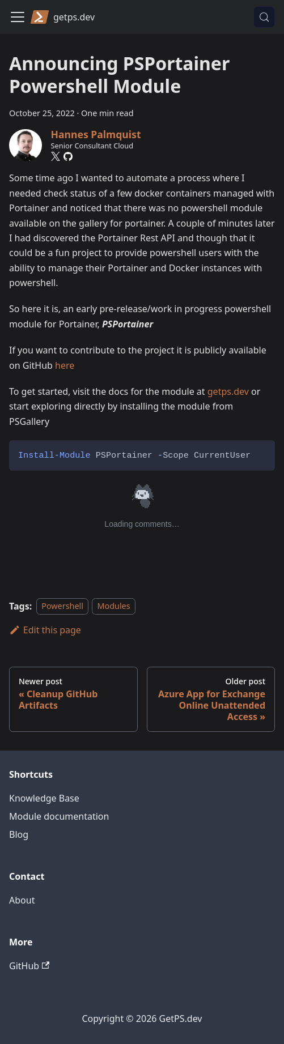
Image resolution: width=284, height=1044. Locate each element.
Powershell (62, 606)
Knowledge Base (44, 798)
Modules (113, 606)
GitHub (29, 966)
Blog (18, 834)
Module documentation (59, 816)
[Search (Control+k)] (264, 17)
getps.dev (228, 391)
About (22, 900)
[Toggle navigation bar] (17, 16)
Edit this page (45, 630)
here (64, 365)
